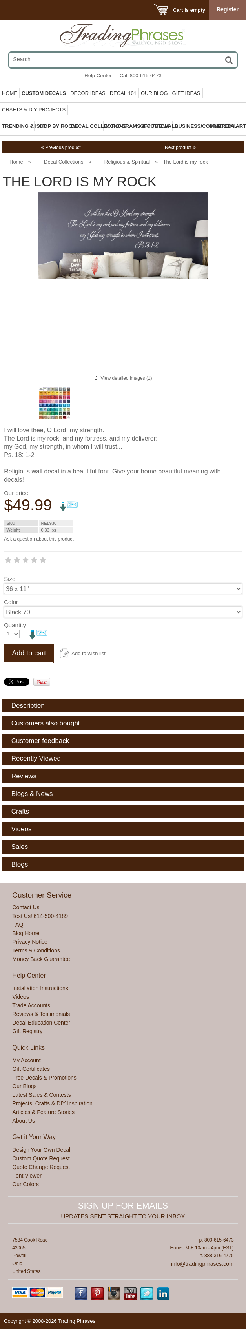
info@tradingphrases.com (202, 1264)
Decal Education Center (41, 1023)
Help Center (97, 75)
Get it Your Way (34, 1137)
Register (228, 9)
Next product (180, 147)
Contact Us (25, 907)
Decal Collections (63, 162)
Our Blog (154, 93)
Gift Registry (27, 1031)
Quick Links (28, 1047)
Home (9, 93)
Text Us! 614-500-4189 (40, 916)
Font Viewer (26, 1175)
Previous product (60, 147)
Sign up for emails (123, 1206)
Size (9, 578)
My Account (26, 1060)
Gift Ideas (186, 93)
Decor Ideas (88, 93)
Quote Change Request (41, 1167)
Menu (16, 9)
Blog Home (25, 933)
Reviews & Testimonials (41, 1014)
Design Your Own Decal (41, 1150)
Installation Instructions (40, 988)
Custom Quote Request (40, 1158)
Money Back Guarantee (41, 959)
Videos (20, 997)
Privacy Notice (29, 942)
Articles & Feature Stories (43, 1112)
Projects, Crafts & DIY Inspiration (52, 1103)
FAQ (17, 924)
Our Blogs (24, 1086)
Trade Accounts (31, 1005)
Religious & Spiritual (127, 162)
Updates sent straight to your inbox (123, 1216)
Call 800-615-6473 (141, 75)
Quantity (15, 625)
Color (11, 602)
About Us (23, 1121)
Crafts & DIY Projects (34, 110)
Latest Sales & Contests (41, 1095)
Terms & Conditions (36, 950)
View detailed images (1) (126, 378)
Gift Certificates (31, 1069)
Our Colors (25, 1184)
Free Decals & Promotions (44, 1077)
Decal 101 (123, 93)
